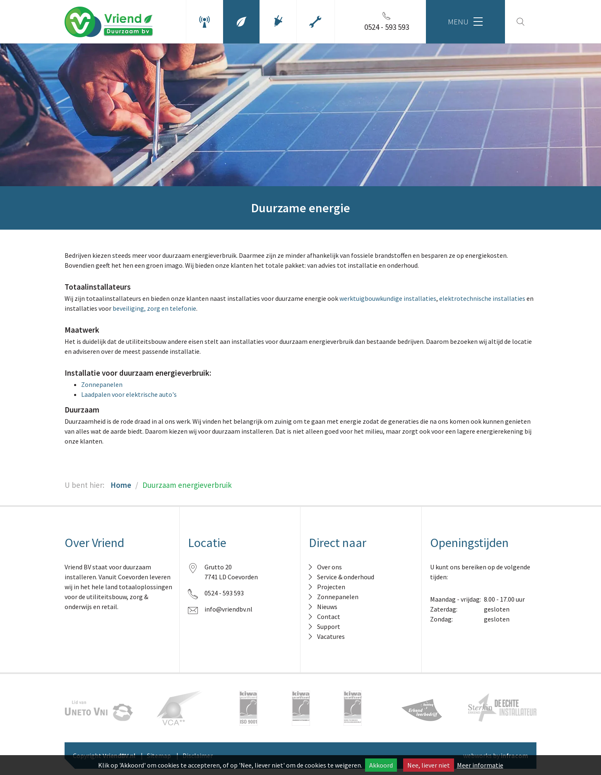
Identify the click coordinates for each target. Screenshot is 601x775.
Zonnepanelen (102, 384)
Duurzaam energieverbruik (187, 485)
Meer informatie (480, 765)
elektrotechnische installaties (482, 298)
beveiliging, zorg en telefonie (154, 308)
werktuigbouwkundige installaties (387, 298)
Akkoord (381, 765)
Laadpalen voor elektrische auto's (129, 394)
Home (121, 485)
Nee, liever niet (428, 765)
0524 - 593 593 (224, 593)
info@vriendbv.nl (228, 609)
